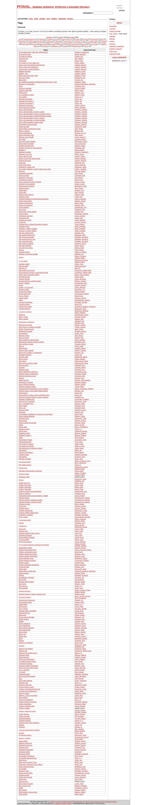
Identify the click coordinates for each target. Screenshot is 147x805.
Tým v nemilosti (24, 670)
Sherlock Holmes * (25, 591)
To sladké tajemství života (27, 661)
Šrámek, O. (78, 727)
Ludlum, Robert (80, 88)
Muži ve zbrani (23, 365)
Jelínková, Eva (80, 163)
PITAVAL (53, 6)
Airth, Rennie (79, 678)
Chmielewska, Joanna (82, 300)
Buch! (21, 86)
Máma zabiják (23, 319)
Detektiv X (22, 150)
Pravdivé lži (22, 526)
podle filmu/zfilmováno (29, 39)
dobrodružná (43, 44)
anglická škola (21, 41)
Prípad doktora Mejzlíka (26, 537)
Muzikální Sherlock (25, 355)
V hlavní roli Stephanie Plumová (29, 689)
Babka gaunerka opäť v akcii (28, 76)
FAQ (110, 34)
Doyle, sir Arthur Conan (82, 461)
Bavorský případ (24, 78)
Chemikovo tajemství (26, 216)
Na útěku (22, 367)
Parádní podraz (24, 455)
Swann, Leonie (80, 182)
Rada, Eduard (79, 150)
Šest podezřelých (24, 630)
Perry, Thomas (80, 425)
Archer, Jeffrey (79, 63)
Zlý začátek (22, 769)
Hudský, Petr (79, 212)
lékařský (61, 44)
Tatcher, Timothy (80, 350)
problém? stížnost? (115, 49)
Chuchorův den (24, 218)
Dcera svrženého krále (26, 135)
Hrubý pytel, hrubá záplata (27, 212)
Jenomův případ (24, 252)
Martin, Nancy (79, 154)
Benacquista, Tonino (81, 315)
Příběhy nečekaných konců (28, 552)
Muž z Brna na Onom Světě (28, 363)
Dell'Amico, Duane (81, 527)
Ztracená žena (23, 781)
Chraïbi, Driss (79, 563)
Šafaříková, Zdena (81, 558)
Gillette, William (80, 592)
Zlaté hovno (23, 760)
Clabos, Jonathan (81, 169)
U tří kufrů (22, 672)
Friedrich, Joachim (81, 110)
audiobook (41, 39)
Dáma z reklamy (24, 131)
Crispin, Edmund (80, 750)
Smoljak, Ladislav (81, 546)
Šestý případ (23, 632)
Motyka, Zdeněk (80, 632)
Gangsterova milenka (26, 180)
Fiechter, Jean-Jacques (82, 380)
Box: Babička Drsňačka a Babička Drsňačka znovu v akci (38, 82)
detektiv (54, 18)
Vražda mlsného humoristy (27, 702)
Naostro (21, 378)
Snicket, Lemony (80, 285)
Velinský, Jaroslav (81, 628)
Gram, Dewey (79, 525)
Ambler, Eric (79, 56)
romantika (103, 42)
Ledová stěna (23, 298)
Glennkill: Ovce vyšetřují (27, 184)
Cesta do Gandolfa (25, 88)
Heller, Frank (79, 90)
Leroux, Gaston (80, 216)
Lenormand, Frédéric (82, 294)
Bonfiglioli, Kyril (80, 342)
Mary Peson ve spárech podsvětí (30, 327)
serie (48, 18)
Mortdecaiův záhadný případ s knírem (31, 342)
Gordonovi (78, 752)
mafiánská (56, 42)
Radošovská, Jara (81, 491)
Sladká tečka (23, 604)
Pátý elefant (23, 457)
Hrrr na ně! (22, 209)
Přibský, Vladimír (80, 281)
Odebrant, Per (79, 321)
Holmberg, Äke (80, 148)
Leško (21, 300)
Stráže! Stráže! (24, 619)
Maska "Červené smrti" (26, 329)
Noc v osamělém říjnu (26, 404)
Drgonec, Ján (79, 353)
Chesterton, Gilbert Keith (83, 270)
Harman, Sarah (80, 423)
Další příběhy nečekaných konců (29, 129)
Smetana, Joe (79, 577)
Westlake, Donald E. (81, 237)
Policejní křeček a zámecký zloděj (30, 502)
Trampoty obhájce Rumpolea (28, 666)
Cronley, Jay (79, 80)
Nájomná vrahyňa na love (27, 376)
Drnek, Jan (78, 760)
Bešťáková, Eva (80, 78)
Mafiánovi (22, 315)
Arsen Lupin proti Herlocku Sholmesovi (32, 65)
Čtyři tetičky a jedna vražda (28, 124)
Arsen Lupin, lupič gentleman (28, 67)
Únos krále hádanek (25, 680)
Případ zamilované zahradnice (29, 565)
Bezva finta (22, 80)
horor (83, 41)
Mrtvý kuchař (23, 348)
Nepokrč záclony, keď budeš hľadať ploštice (33, 391)
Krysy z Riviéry (24, 296)
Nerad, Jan (78, 764)
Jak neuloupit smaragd (26, 237)
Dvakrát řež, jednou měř (27, 167)
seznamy (112, 44)
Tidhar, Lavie (79, 540)
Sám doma (22, 584)
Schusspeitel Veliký (25, 602)
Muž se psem (23, 359)
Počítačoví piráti (24, 477)
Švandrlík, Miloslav (81, 702)
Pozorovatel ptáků (25, 520)
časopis (86, 46)
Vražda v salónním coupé (27, 711)
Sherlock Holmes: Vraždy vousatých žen (32, 594)
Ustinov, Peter (79, 602)
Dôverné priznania (25, 161)
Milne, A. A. (78, 653)
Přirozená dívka (24, 567)
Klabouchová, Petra (81, 361)
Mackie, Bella (79, 248)
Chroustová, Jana (81, 372)
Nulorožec (22, 412)
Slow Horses (23, 606)
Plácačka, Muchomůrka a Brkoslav (30, 471)
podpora (112, 39)
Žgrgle (21, 788)
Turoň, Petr (78, 535)
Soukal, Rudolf (80, 292)
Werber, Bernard (80, 266)
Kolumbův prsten (24, 277)
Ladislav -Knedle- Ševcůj (63, 803)
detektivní (49, 37)
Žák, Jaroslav (79, 729)
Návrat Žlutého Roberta (26, 384)
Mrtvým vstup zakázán (26, 350)
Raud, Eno (78, 304)
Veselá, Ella (79, 218)
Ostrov (21, 425)
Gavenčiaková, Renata (82, 517)
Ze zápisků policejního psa (27, 758)
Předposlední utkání (25, 548)
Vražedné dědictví (25, 718)
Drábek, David (79, 594)
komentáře (112, 26)
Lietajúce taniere (24, 304)
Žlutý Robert (23, 790)
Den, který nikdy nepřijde (27, 141)
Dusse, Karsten (80, 340)
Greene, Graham (80, 382)
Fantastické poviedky (26, 173)
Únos (20, 678)
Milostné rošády (24, 335)
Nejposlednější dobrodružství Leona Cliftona (33, 389)
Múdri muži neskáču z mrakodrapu (30, 353)
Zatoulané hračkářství (26, 750)
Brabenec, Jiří (79, 617)
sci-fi (71, 39)
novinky (111, 41)
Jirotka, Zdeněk (80, 359)
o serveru (112, 29)
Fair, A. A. (78, 700)
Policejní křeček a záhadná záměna (30, 500)
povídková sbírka (76, 46)
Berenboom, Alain (81, 186)
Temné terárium (24, 657)
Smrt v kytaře (23, 609)
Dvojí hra (22, 171)
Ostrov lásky (23, 427)
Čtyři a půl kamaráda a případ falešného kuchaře (35, 116)
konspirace (53, 44)
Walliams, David (80, 71)
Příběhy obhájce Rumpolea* (28, 556)
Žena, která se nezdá (26, 784)
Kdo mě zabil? (23, 266)
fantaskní (47, 42)
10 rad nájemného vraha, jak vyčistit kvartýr (33, 52)
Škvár (21, 638)
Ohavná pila (23, 421)
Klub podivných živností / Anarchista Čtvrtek (33, 272)
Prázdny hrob (23, 531)
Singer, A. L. (79, 586)
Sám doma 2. (23, 586)
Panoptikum (23, 450)
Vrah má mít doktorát (26, 700)
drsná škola (94, 39)
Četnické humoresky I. (26, 105)
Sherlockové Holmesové (27, 600)
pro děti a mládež (93, 41)
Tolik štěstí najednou (25, 663)
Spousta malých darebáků (27, 611)
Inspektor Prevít (24, 226)
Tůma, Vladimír (80, 659)
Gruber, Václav (80, 687)
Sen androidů (23, 588)
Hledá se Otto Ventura (26, 195)
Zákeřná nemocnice (25, 743)
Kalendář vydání (114, 54)
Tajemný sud (23, 651)
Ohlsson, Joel (79, 323)
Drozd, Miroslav (80, 706)
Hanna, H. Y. (79, 97)
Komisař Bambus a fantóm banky (30, 281)
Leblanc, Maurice (80, 65)
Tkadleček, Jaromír (81, 788)
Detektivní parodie (25, 152)
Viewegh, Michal (80, 317)
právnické (39, 42)
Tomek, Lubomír (80, 327)
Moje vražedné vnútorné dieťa (29, 340)
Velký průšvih (23, 698)
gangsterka (59, 41)
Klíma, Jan (78, 395)
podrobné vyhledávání (116, 46)
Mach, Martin (79, 794)
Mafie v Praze (23, 317)
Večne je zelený (24, 693)
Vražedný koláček (25, 721)
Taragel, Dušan (80, 573)
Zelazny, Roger (80, 404)
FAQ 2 (115, 34)
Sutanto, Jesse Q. (81, 124)
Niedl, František (80, 226)
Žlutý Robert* (23, 794)
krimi (56, 39)
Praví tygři (22, 529)
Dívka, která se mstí (25, 156)
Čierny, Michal (79, 504)
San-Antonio (79, 178)
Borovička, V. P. (80, 289)
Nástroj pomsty (24, 380)
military (95, 42)
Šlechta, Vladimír (80, 655)
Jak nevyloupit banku (26, 241)
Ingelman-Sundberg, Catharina (85, 84)
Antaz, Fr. (78, 465)
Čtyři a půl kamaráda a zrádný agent (31, 122)
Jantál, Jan (78, 725)
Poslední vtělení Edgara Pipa (28, 513)
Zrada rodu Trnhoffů (25, 777)
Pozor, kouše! (23, 517)
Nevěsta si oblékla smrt (26, 399)
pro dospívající (79, 42)
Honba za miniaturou (26, 205)
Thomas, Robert (80, 171)
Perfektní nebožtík (25, 459)
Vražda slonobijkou (25, 704)
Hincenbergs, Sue (81, 283)
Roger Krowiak (24, 573)
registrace (121, 12)
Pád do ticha (23, 431)
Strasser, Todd (79, 584)
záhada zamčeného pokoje (36, 41)
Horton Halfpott (24, 207)
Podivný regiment (24, 493)
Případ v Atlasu (24, 563)
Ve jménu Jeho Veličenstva (28, 691)
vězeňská (76, 41)
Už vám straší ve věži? (26, 687)
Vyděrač (21, 725)
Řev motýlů (22, 580)
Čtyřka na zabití (24, 127)
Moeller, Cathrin (80, 325)
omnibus (83, 44)
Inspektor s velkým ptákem (27, 231)
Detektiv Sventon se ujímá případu (30, 148)
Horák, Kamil (79, 471)
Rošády (21, 575)
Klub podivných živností (26, 270)
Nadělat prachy (24, 370)
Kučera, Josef (79, 195)
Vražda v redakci (24, 708)
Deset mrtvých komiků (26, 144)
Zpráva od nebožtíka (25, 773)
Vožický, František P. (82, 152)
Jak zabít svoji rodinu (26, 248)
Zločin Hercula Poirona (26, 767)
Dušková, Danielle (81, 455)
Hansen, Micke (80, 258)
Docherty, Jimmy (80, 243)
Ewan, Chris (79, 61)
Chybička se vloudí (25, 220)
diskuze (119, 23)
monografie (45, 46)
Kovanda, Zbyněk (81, 609)
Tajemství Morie (24, 655)
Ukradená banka (24, 674)
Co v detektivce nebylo (26, 95)
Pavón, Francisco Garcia (83, 550)
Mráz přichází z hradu (26, 344)
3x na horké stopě (25, 54)
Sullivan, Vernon (80, 201)
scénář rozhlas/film (68, 42)
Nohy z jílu (22, 408)
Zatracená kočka (24, 752)
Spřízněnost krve (24, 613)
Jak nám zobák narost (26, 233)
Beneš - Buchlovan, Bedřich (84, 389)
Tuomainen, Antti (80, 440)
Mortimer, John (80, 554)
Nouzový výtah (24, 410)
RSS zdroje (113, 51)
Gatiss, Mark (79, 691)
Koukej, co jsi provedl (26, 287)
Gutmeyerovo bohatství (26, 186)
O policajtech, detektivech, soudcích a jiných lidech (36, 414)
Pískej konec (23, 468)
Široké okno (23, 636)
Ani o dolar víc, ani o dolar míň (29, 63)
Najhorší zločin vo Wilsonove (28, 374)
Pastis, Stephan (80, 220)
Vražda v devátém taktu (26, 706)
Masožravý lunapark (25, 331)
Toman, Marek (79, 224)
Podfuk (21, 480)
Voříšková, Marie (80, 649)
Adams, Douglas (80, 158)
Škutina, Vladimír (80, 433)
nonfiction (50, 39)
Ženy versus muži (24, 786)
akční (102, 39)
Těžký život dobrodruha (26, 659)
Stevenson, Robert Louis (83, 651)
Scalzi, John (79, 588)
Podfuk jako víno (24, 483)
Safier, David (79, 448)
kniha (36, 18)
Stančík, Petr (79, 338)
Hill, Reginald (79, 580)
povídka (42, 18)
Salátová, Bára (80, 262)
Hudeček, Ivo (79, 397)
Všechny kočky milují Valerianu (29, 723)
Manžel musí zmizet (25, 325)
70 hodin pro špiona (25, 56)
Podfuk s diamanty (25, 487)
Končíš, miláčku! (24, 283)
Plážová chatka (24, 474)
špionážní (71, 37)
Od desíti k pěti (24, 418)
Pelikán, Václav (80, 416)
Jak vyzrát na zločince (26, 243)
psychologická (29, 42)
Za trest (21, 733)
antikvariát (62, 18)
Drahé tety (22, 163)
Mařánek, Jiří (79, 254)
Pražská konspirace (25, 535)
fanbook (88, 42)
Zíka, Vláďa (78, 779)
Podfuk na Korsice (25, 485)
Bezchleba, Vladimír (81, 214)
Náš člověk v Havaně (26, 382)
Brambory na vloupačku (26, 84)
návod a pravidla (114, 31)
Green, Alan (79, 459)
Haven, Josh (79, 264)
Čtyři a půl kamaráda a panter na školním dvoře (34, 114)
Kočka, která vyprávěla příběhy (29, 275)
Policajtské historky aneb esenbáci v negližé (33, 496)
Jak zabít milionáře (25, 246)
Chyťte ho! (22, 222)
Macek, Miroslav (80, 54)
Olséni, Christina (80, 256)
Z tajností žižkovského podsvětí (29, 730)
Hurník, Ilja (78, 355)
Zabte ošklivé (23, 741)
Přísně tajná (23, 569)
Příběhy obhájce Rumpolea (28, 554)
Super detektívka (24, 626)
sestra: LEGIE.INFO (119, 57)
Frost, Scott (78, 442)
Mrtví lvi (21, 346)
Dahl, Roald (79, 129)
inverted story (68, 41)
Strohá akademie (24, 623)
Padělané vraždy (24, 433)
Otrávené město (24, 429)
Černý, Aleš (78, 733)
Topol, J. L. (78, 429)
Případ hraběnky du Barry (27, 560)
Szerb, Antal (79, 531)
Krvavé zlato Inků (24, 294)
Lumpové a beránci (25, 312)
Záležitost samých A (25, 745)
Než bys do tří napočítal (26, 401)
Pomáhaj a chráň (24, 504)
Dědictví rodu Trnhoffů (26, 137)
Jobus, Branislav (80, 279)
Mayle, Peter (79, 203)
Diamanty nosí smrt (25, 154)
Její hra (21, 250)
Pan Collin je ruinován (26, 444)
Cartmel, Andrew (80, 508)
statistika (112, 36)
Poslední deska (24, 508)
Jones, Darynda (80, 107)
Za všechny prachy (25, 735)
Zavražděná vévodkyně (26, 756)
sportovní (34, 44)
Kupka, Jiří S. (79, 333)
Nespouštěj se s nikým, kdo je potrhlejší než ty (34, 395)
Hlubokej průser (24, 197)
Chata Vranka (23, 214)
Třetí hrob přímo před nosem (28, 668)
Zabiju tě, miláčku (24, 738)
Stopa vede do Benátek (26, 617)
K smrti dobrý (23, 261)
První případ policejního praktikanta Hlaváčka (34, 545)
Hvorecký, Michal (80, 374)
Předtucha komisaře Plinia (27, 550)
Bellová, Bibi (79, 131)
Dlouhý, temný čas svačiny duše (29, 158)
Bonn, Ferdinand (80, 463)
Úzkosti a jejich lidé (25, 685)
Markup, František (81, 786)
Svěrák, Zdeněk (80, 544)
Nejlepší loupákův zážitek (27, 387)
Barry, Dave (79, 698)
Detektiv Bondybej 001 (26, 146)
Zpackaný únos (24, 771)
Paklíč (21, 438)
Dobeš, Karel (79, 277)
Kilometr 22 (22, 268)
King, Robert (79, 739)
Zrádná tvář (22, 779)
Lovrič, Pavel (79, 784)
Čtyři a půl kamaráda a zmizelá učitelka (32, 120)
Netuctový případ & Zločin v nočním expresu (33, 397)
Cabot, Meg (79, 695)
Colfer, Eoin (79, 197)
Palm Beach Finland (25, 440)
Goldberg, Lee (79, 481)
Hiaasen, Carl (79, 93)
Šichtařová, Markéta (81, 311)
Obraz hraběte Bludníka (27, 416)
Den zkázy (22, 139)
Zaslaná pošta (23, 747)
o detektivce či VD (55, 46)
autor (31, 18)
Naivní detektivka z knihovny (28, 372)
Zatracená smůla (24, 754)
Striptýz (21, 621)
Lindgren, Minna (80, 73)
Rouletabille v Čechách (26, 577)
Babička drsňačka (25, 71)
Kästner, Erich (79, 205)
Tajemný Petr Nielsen (26, 649)
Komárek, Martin (80, 704)
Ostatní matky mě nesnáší (27, 423)
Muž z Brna (22, 361)
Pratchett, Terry (80, 86)
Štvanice (21, 646)
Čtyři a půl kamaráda (26, 110)
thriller (61, 37)
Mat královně (23, 333)
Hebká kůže (23, 190)
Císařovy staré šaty (25, 90)
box (20, 39)
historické (63, 39)
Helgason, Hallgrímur (82, 52)
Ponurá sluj (22, 506)
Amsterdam (22, 61)
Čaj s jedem (23, 97)
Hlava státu (22, 192)
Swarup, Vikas (79, 630)
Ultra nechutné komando (27, 676)
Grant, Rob (78, 393)
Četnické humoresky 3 (26, 103)
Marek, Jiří (78, 450)
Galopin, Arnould (80, 513)
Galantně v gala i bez (26, 178)
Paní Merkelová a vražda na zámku (30, 448)
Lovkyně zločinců (24, 309)
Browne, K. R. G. (80, 133)
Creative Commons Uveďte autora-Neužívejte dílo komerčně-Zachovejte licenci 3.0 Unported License (83, 802)
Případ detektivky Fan (26, 558)
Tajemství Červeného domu (28, 653)
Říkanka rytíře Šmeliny (26, 582)
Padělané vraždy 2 (25, 435)
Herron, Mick (79, 346)
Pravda (21, 523)
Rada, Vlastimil (80, 731)
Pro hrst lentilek (24, 540)
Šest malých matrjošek (26, 628)
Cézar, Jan (78, 99)
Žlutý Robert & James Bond (28, 792)
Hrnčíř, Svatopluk (80, 680)
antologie (65, 46)
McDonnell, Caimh (81, 141)
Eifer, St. (77, 268)
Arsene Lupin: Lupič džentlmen (29, 69)
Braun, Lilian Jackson (82, 275)
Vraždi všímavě (24, 714)
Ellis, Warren (79, 59)
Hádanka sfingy (24, 188)
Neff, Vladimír (79, 452)
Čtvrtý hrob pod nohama (27, 107)
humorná (85, 39)
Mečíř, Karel (79, 414)
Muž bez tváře (23, 357)
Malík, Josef (79, 762)
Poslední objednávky (26, 510)
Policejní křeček (24, 498)
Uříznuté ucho (23, 683)
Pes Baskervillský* (25, 462)
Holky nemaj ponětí (25, 201)
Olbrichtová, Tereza (81, 260)
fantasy (78, 39)
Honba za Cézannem (26, 203)
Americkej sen (23, 59)
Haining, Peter (79, 634)
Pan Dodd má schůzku (26, 446)
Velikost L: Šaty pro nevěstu (28, 695)
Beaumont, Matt (80, 235)
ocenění (70, 18)
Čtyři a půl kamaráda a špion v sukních (32, 118)
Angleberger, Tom (81, 207)
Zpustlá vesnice (24, 775)
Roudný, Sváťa (80, 156)
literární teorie (25, 44)
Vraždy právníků (24, 716)
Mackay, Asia (79, 319)
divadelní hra (49, 41)
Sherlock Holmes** (25, 597)
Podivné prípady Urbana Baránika (30, 491)
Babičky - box (23, 73)
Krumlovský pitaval (25, 292)
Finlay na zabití (24, 175)
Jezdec (21, 257)
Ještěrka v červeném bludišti (28, 254)
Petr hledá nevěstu (25, 465)
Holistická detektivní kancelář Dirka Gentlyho (33, 199)
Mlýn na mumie (24, 338)
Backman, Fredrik (81, 685)
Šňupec (21, 640)
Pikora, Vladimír (80, 312)
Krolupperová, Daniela (82, 498)
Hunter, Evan (79, 611)
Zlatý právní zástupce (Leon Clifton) (30, 764)
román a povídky (93, 44)
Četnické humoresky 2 (26, 101)
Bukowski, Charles (81, 638)
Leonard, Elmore (80, 222)
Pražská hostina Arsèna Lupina (29, 533)
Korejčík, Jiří (79, 600)
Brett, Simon (79, 135)
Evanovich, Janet (80, 127)
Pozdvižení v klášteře (26, 515)
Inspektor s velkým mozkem (28, 229)
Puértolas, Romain (81, 302)
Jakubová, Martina (81, 431)
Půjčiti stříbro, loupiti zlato (27, 571)
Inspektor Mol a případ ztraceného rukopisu (33, 224)
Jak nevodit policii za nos (27, 239)
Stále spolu (22, 615)
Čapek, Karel (79, 537)
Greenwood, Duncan (82, 737)
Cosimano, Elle (80, 175)
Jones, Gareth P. (80, 137)
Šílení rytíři (22, 634)
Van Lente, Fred (80, 144)
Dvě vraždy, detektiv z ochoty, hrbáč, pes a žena (35, 169)
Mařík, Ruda (79, 329)
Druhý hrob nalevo (25, 165)
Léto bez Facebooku (25, 302)
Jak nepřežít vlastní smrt (27, 235)
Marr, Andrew (79, 192)
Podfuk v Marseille (25, 489)
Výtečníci (22, 727)
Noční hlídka (23, 406)
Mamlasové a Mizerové (26, 322)
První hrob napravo (25, 542)
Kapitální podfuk (24, 264)
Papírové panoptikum (26, 452)
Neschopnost (23, 393)
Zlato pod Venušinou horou (28, 762)
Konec (21, 285)
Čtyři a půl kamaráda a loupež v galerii (31, 112)
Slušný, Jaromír (80, 105)
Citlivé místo (23, 93)
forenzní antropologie (72, 44)
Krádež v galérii (24, 289)
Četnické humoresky (25, 99)
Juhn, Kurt (78, 533)
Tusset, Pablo (79, 387)
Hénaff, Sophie (80, 615)
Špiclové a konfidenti (25, 643)
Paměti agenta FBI (25, 442)
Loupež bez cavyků (25, 306)
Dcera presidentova (25, 133)
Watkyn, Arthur (80, 95)
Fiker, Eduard (79, 250)
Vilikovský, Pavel (80, 693)
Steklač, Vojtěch (80, 146)
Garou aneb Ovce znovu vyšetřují (30, 182)
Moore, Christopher (81, 427)
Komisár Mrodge (24, 279)
